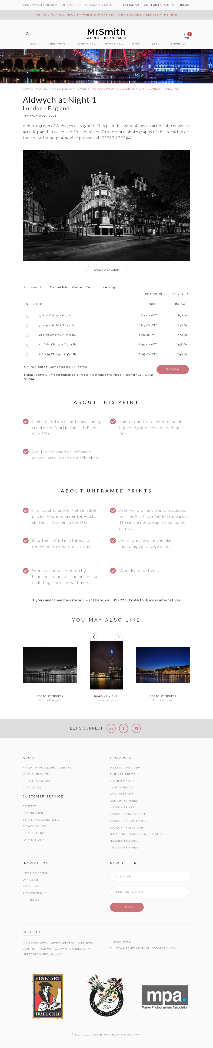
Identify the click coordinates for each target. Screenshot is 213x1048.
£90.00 (182, 315)
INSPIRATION (175, 44)
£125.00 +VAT (148, 325)
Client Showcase (37, 781)
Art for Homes (35, 893)
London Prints (122, 807)
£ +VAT (149, 315)
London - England (106, 700)
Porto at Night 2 (163, 696)
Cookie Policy (34, 833)
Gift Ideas (31, 900)
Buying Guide (33, 813)
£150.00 (181, 325)
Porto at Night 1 (50, 696)
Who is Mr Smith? (37, 774)
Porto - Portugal (49, 700)
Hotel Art (31, 886)
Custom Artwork (124, 801)
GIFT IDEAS (180, 4)
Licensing (108, 287)
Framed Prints (122, 781)
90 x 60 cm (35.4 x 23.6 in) (57, 335)
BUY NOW (172, 369)
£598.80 (181, 344)
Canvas (77, 287)
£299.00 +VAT (148, 335)
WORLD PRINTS (85, 44)
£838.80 (181, 354)
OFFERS (136, 44)
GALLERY (106, 269)
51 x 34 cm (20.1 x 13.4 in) (57, 325)
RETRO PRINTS (112, 44)
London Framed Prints (128, 814)
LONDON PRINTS (57, 44)
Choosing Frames (124, 847)
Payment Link (33, 839)
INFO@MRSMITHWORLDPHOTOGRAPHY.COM (145, 948)
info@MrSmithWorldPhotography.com (78, 4)
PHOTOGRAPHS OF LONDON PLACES (61, 88)
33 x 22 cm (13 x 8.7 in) (55, 315)
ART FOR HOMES (156, 4)
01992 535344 (32, 4)
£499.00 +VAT (148, 344)
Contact (29, 806)
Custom (91, 287)
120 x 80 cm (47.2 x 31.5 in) (58, 344)
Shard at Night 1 (106, 696)
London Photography (127, 827)
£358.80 (181, 335)
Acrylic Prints (122, 794)
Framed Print (59, 287)
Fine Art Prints (122, 774)
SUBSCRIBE (127, 907)
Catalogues (32, 787)
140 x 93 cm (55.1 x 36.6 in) (58, 354)
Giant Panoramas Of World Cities (137, 834)
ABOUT (33, 44)
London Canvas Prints (128, 821)
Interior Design (35, 873)
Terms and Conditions (41, 819)
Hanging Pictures (124, 840)
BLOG (154, 44)
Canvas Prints (121, 787)
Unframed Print (35, 287)
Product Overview (125, 767)
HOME (27, 88)
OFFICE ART (132, 4)
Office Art (31, 879)
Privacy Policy (34, 826)
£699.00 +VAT (148, 354)
